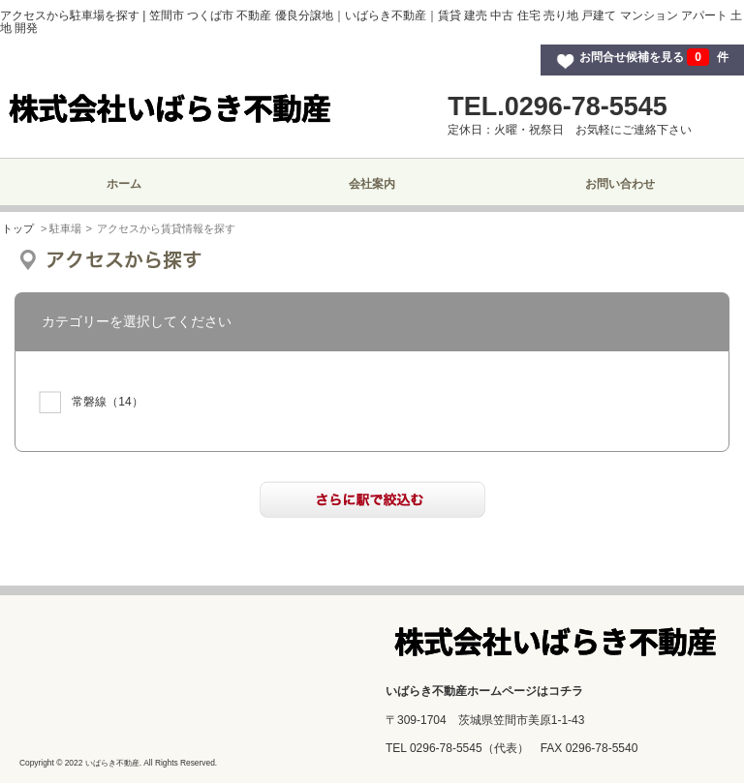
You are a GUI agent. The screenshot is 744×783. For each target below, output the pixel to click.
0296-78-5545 (446, 748)
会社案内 (372, 184)
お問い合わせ (620, 184)
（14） (90, 402)
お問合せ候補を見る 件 (653, 57)
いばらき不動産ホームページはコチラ (484, 691)
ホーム (124, 184)
